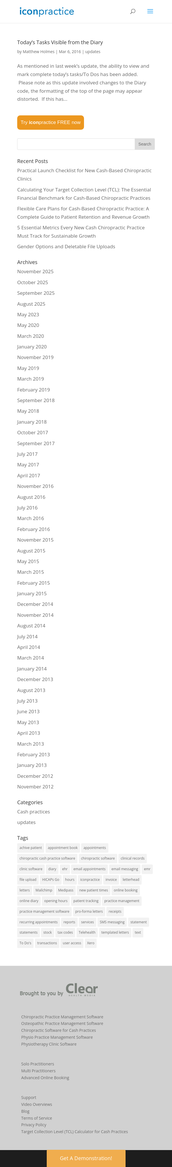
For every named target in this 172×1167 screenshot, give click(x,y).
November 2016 (35, 486)
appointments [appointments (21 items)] (94, 847)
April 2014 (28, 647)
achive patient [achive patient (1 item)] (30, 847)
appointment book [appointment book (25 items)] (63, 847)
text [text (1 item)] (138, 932)
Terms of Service (36, 1118)
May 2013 (28, 722)
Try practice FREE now (51, 122)
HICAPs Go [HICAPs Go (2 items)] (50, 879)
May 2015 (28, 561)
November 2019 (35, 357)
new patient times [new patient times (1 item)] (93, 890)
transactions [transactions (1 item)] (47, 943)
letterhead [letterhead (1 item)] (131, 879)
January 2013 (32, 765)
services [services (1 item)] (87, 922)
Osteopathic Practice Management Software (62, 1023)
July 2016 (27, 507)
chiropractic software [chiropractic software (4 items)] (98, 858)
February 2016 (33, 529)
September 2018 (36, 400)
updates (92, 51)
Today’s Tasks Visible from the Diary (60, 42)
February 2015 (33, 582)
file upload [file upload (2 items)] (27, 879)
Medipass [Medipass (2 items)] (65, 890)
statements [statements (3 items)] (28, 932)
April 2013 (28, 733)
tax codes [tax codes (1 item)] (65, 932)
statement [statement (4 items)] (138, 922)
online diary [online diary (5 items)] (28, 900)
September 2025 (36, 293)
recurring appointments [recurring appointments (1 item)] (38, 922)
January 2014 (32, 668)
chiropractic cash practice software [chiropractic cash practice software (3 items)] (47, 858)
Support (28, 1097)
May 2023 (28, 314)
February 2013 (33, 754)
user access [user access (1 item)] (72, 943)
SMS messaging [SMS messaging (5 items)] (112, 922)
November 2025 (35, 271)
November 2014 (35, 615)
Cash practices (33, 811)
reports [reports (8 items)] (69, 922)
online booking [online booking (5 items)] (126, 890)
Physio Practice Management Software (57, 1037)
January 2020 (32, 346)
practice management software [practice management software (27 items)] (44, 911)
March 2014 (30, 657)
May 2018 (28, 411)
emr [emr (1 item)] (147, 868)
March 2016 (30, 518)
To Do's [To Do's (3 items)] (25, 943)
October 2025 (32, 282)
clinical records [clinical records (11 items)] (132, 858)
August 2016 (31, 497)
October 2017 (32, 432)
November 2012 (35, 786)
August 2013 (31, 690)
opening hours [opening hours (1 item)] (55, 900)
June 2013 (28, 711)
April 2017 (28, 475)
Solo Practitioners (37, 1064)
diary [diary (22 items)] (52, 868)
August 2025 (31, 304)
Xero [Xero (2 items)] (91, 943)
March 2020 (30, 336)
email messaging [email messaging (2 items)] (125, 868)
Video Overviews (36, 1104)
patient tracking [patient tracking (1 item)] (86, 900)
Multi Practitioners (38, 1070)
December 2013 (35, 679)
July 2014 (27, 636)
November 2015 (35, 539)
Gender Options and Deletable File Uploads (66, 246)
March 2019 (30, 378)
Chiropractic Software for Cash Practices (58, 1030)
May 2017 (28, 464)
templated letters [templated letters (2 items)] (115, 932)
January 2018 (32, 421)
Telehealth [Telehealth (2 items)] (87, 932)
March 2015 (30, 572)
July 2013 (27, 700)
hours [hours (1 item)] (70, 879)
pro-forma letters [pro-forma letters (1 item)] (89, 911)
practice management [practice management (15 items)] (121, 900)
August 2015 (31, 550)
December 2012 (35, 776)
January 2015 (32, 593)
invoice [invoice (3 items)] (111, 879)
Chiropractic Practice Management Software (62, 1016)
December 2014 (35, 604)
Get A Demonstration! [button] (86, 1158)
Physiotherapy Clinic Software (49, 1044)
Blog (25, 1111)
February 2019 (33, 389)
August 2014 (31, 625)
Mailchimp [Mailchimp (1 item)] (44, 890)
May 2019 (28, 368)
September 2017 (36, 443)
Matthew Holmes (38, 51)
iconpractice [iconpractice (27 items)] (90, 879)
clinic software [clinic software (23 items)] (30, 868)
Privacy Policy (33, 1124)
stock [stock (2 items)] (47, 932)
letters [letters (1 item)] (24, 890)
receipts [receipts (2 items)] (115, 911)
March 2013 (30, 743)
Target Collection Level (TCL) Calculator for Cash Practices (74, 1131)
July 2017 (27, 454)
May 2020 (28, 325)
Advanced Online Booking (45, 1077)
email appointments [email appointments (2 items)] (89, 868)
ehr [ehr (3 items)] (65, 868)
